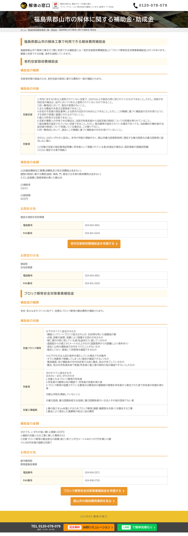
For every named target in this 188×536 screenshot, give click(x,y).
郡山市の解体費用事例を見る (92, 501)
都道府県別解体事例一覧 (38, 30)
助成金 (54, 30)
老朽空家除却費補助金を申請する (92, 243)
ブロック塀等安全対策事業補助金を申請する (92, 490)
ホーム (23, 30)
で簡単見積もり (137, 527)
